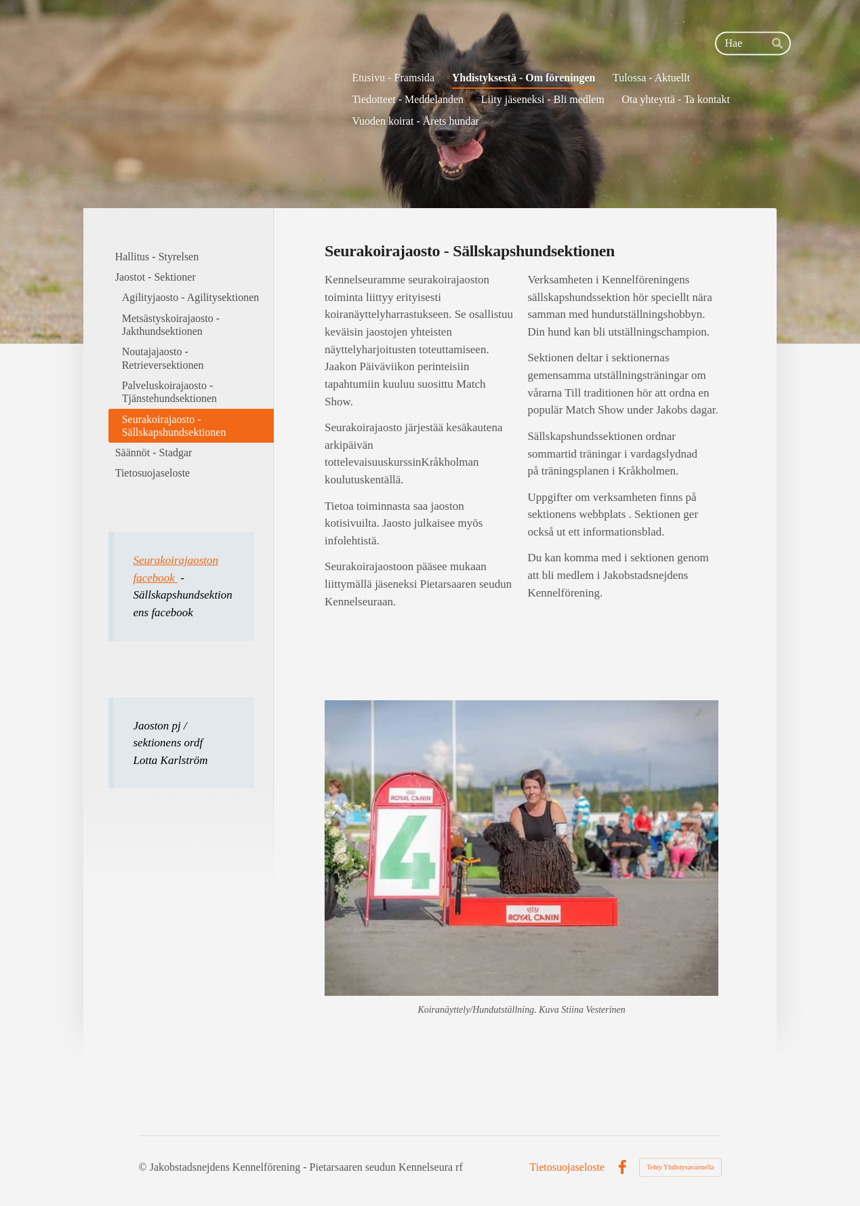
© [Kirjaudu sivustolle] (144, 1167)
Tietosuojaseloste (567, 1167)
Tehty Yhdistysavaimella (680, 1167)
